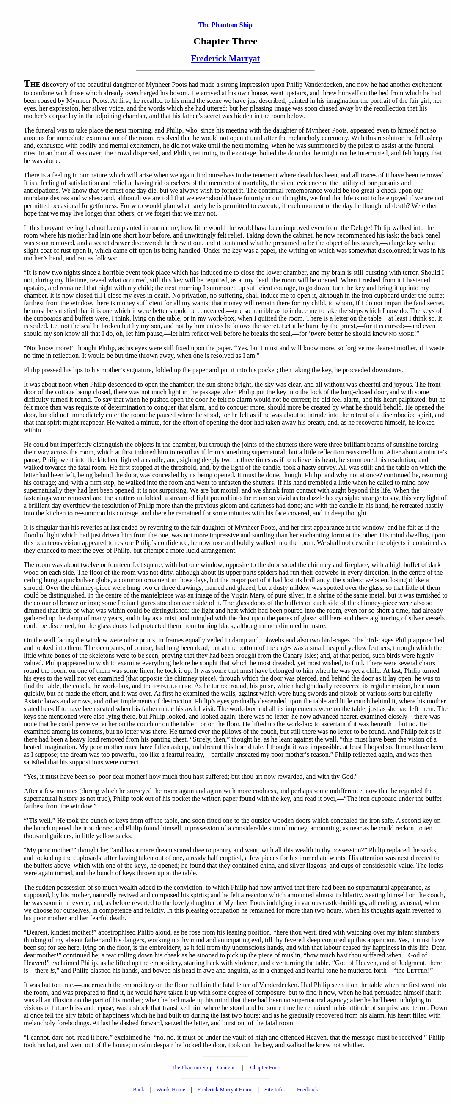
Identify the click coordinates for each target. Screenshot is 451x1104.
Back (138, 1089)
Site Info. (274, 1089)
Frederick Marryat (225, 58)
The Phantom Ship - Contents (204, 1067)
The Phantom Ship (225, 24)
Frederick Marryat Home (224, 1089)
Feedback (307, 1089)
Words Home (170, 1089)
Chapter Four (264, 1067)
